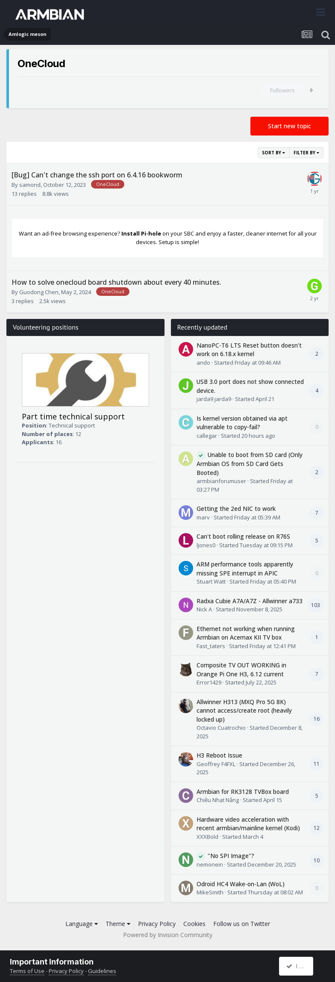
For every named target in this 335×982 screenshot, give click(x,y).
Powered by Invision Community (167, 935)
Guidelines (102, 971)
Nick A (204, 609)
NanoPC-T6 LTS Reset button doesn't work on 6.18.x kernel (249, 349)
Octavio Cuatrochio (221, 727)
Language (81, 924)
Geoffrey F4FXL (216, 764)
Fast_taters (211, 646)
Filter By (306, 153)
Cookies (194, 924)
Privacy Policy (157, 924)
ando (203, 362)
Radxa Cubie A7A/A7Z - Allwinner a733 (250, 601)
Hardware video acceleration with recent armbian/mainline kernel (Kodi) (248, 823)
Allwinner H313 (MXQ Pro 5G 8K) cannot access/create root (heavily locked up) (244, 710)
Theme (118, 924)
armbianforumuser (221, 481)
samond (30, 185)
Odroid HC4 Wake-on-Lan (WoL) (241, 884)
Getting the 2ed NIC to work (236, 508)
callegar (207, 435)
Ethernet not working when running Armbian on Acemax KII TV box (246, 633)
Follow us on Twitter (241, 924)
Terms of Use (27, 971)
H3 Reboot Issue (219, 755)
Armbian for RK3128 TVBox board (243, 791)
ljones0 (206, 545)
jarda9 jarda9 (214, 399)
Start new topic (289, 126)
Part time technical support (73, 416)
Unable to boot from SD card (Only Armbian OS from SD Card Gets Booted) (250, 464)
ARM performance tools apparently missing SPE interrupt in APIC (245, 568)
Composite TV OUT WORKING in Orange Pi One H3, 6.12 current (241, 669)
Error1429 (209, 682)
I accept (300, 966)
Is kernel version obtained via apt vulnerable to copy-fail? (242, 422)
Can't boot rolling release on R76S (243, 536)
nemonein (210, 864)
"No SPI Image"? (231, 856)
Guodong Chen (39, 292)
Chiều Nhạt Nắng (218, 800)
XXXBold (207, 836)
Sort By (273, 153)
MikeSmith (210, 892)
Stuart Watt (211, 581)
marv (203, 517)
